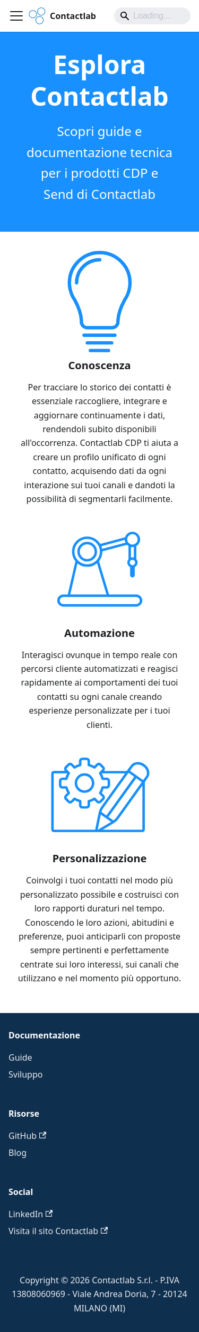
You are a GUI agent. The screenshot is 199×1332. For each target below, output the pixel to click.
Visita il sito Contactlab (58, 1231)
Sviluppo (25, 1074)
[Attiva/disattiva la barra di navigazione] (16, 16)
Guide (20, 1057)
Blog (17, 1152)
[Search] (152, 15)
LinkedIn (30, 1214)
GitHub (27, 1136)
